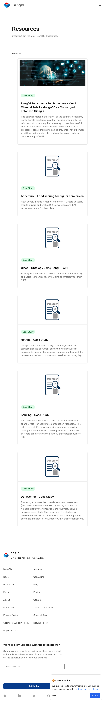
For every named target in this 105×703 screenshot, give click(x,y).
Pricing (36, 592)
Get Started (33, 686)
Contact (37, 599)
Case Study (28, 95)
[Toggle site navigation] (100, 5)
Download (8, 607)
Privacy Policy (10, 615)
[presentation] (24, 676)
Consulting (38, 577)
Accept (95, 695)
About (6, 599)
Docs (6, 577)
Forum (6, 592)
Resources (8, 584)
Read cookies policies (88, 689)
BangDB (7, 569)
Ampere (37, 569)
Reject (54, 695)
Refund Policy (40, 622)
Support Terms (41, 615)
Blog (35, 584)
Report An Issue (11, 630)
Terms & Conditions (43, 607)
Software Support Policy (16, 622)
